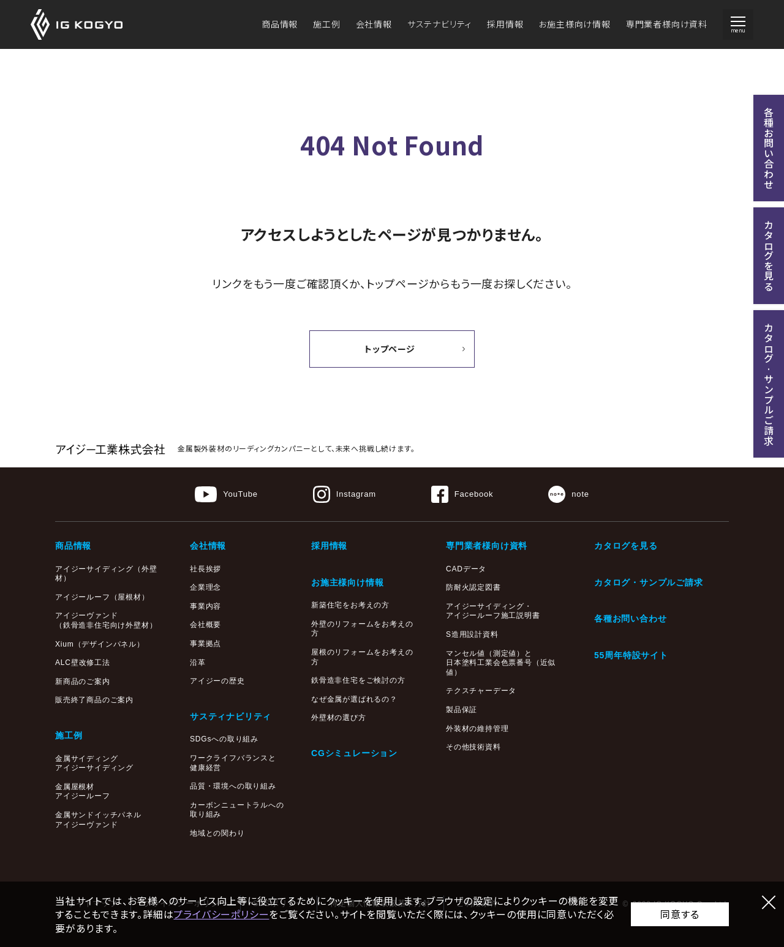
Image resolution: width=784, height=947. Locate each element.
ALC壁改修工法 (82, 662)
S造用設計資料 (472, 634)
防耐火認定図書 (473, 587)
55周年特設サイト (631, 655)
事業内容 (205, 606)
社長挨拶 (205, 569)
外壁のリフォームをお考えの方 (362, 629)
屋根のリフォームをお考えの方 (362, 657)
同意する (679, 914)
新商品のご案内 (82, 681)
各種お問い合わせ (630, 618)
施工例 (326, 24)
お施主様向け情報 (574, 24)
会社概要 (205, 624)
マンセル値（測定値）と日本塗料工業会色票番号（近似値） (501, 663)
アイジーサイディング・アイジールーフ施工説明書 (493, 611)
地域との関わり (217, 833)
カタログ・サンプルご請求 (648, 582)
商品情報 (280, 24)
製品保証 (461, 709)
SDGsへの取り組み (224, 739)
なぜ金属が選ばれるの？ (354, 699)
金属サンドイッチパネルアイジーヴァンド (98, 820)
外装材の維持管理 (477, 728)
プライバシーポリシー (221, 914)
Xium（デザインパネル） (100, 644)
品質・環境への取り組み (233, 786)
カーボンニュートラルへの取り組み (237, 810)
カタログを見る (626, 546)
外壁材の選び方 (338, 717)
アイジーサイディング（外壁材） (106, 574)
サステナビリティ (439, 24)
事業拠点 (205, 643)
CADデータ (466, 569)
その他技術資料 (473, 747)
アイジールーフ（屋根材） (102, 597)
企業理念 (205, 587)
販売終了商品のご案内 (94, 700)
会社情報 (374, 24)
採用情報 (505, 24)
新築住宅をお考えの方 (350, 605)
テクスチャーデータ (481, 690)
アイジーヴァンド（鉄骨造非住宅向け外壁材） (106, 620)
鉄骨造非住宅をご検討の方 (358, 680)
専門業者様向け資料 (666, 24)
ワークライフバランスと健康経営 (233, 763)
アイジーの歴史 (217, 681)
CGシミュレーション (354, 753)
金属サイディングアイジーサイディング (94, 763)
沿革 (198, 662)
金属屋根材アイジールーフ (82, 791)
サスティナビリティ (230, 716)
